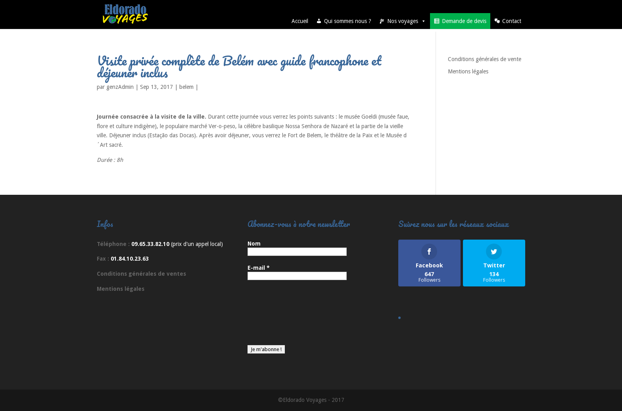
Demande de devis (464, 21)
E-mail (259, 268)
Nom (254, 243)
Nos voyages (406, 21)
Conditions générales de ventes (141, 274)
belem (186, 87)
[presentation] (280, 316)
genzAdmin (120, 87)
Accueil (300, 21)
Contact (511, 21)
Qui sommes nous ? (347, 21)
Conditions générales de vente (484, 59)
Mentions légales (468, 71)
